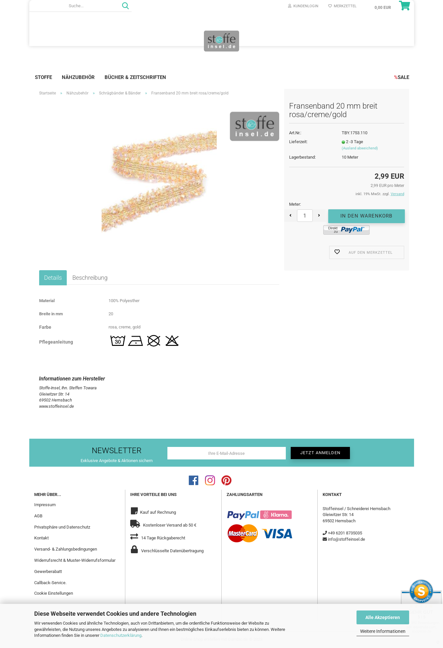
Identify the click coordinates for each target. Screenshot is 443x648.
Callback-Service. (50, 582)
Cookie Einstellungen (53, 593)
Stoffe (43, 77)
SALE (401, 77)
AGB (38, 515)
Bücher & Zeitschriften (135, 77)
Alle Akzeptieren (382, 617)
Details (53, 277)
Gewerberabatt (48, 571)
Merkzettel (342, 6)
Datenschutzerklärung (120, 635)
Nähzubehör (78, 77)
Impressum (45, 504)
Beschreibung (90, 277)
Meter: (295, 204)
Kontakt (41, 537)
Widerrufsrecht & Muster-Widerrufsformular (74, 560)
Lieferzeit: (298, 141)
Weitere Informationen (383, 631)
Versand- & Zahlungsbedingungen (65, 549)
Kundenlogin (303, 6)
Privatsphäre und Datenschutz (62, 527)
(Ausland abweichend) (360, 148)
